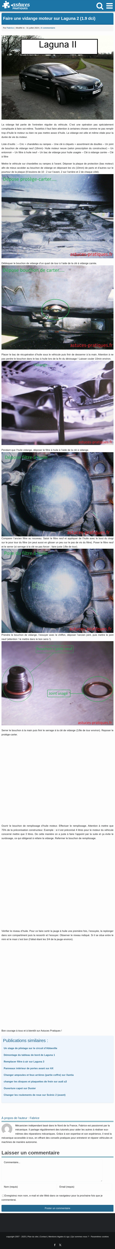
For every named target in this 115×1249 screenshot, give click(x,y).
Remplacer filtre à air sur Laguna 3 (24, 1061)
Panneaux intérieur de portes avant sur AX (28, 1068)
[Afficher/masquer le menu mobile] (110, 5)
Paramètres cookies (100, 1236)
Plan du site (33, 1236)
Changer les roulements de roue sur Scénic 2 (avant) (34, 1095)
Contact (43, 1236)
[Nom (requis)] (28, 1187)
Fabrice (10, 28)
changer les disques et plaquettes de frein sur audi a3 (35, 1081)
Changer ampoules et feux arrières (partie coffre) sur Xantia (39, 1075)
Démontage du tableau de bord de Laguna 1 (29, 1055)
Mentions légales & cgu (59, 1236)
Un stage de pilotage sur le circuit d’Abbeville (30, 1048)
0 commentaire (48, 28)
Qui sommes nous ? (80, 1236)
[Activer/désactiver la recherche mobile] (99, 5)
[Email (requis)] (84, 1187)
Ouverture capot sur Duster (20, 1088)
